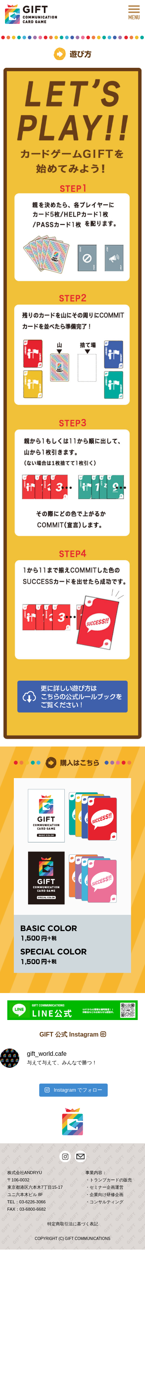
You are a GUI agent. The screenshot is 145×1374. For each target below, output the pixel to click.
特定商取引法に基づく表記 (72, 1223)
